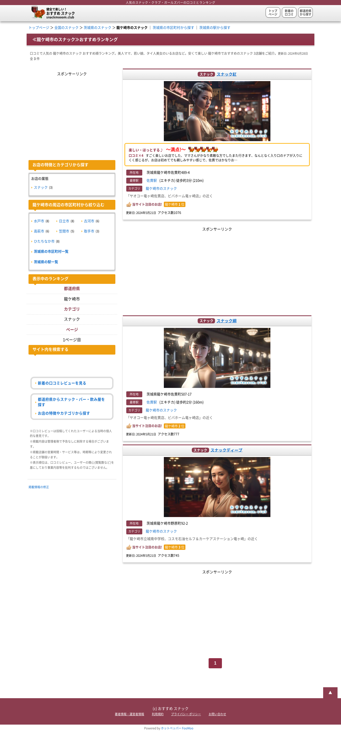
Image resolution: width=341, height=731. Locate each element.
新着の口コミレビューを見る (62, 383)
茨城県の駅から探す (214, 27)
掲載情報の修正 (39, 487)
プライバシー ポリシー (186, 714)
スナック (41, 187)
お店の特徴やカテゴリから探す (64, 413)
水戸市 (39, 221)
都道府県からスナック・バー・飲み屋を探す (71, 402)
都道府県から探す (305, 12)
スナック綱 (227, 321)
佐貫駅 (152, 180)
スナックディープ (226, 450)
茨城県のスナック (97, 27)
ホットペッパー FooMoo (177, 728)
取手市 (89, 231)
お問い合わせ (217, 714)
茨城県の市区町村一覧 (51, 251)
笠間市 (64, 231)
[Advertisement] (217, 270)
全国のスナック (66, 27)
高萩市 (39, 231)
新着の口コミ (289, 12)
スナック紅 (227, 74)
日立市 (64, 221)
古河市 (89, 221)
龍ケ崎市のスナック (161, 188)
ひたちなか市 (44, 241)
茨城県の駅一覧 (46, 262)
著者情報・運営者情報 (129, 714)
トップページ (273, 12)
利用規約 (158, 714)
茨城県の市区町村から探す (173, 27)
